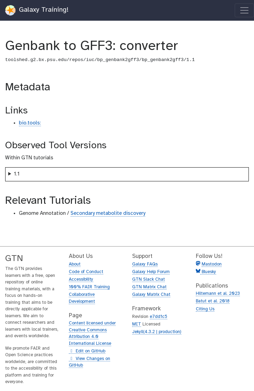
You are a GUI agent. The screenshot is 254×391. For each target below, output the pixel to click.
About (75, 264)
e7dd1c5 (158, 316)
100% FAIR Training (89, 287)
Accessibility (81, 279)
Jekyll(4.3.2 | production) (156, 332)
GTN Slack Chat (148, 279)
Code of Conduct (86, 272)
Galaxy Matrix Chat (151, 294)
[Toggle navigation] (244, 10)
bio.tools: (30, 123)
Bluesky (208, 272)
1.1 (17, 174)
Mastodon (212, 264)
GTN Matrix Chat (149, 287)
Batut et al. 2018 (213, 301)
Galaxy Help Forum (151, 272)
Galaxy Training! (37, 10)
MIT (136, 324)
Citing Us (205, 309)
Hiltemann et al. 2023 (218, 293)
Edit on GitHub (87, 351)
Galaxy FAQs (145, 264)
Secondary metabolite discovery (108, 213)
